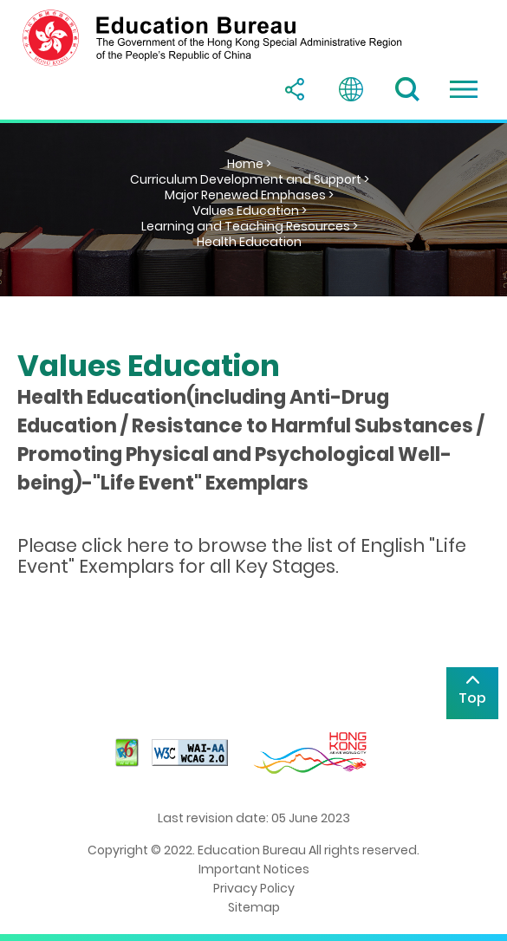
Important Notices (253, 869)
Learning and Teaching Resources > (249, 226)
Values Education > (249, 210)
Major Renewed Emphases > (249, 195)
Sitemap (254, 907)
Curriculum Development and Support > (249, 179)
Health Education (249, 242)
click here (125, 545)
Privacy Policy (254, 888)
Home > (249, 164)
